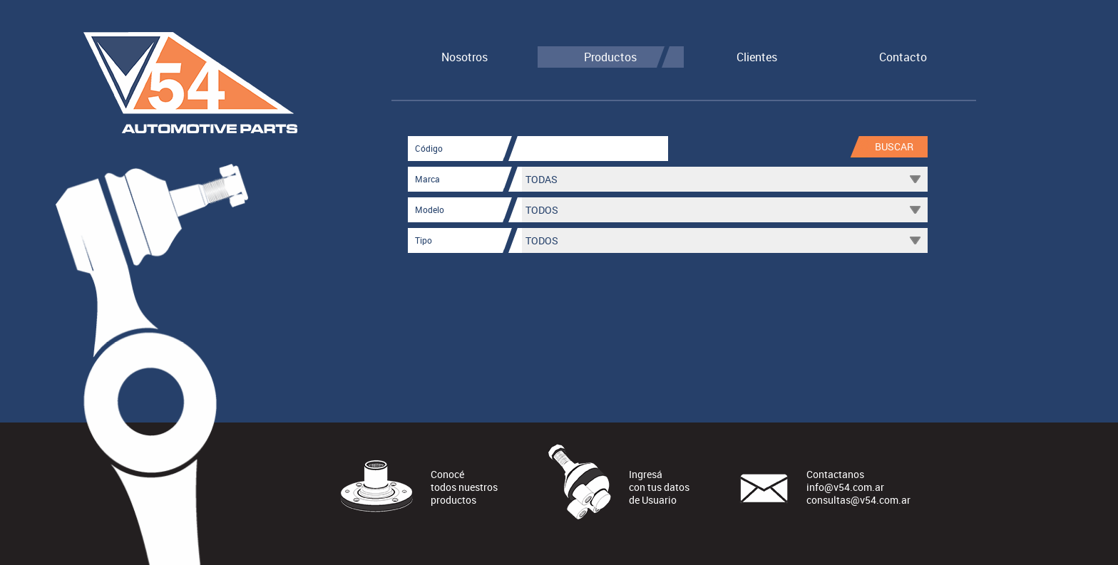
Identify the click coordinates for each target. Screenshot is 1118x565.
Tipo (423, 240)
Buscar (894, 146)
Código (429, 148)
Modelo (429, 209)
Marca (427, 179)
